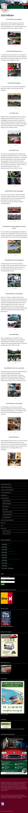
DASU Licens (5, 509)
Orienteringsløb (6, 503)
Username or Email (5, 577)
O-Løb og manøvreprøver (7, 489)
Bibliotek (3, 522)
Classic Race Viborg (5, 567)
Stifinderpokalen (6, 517)
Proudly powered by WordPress (7, 811)
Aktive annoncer (6, 531)
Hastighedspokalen (7, 514)
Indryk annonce (6, 533)
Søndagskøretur (4, 556)
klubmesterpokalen (7, 511)
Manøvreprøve (4, 561)
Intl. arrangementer (6, 492)
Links (2, 525)
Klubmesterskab (5, 498)
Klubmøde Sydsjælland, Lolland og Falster (10, 559)
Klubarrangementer (6, 484)
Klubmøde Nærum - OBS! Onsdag (9, 553)
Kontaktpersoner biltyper (7, 520)
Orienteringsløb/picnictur (7, 548)
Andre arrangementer (6, 487)
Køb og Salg (4, 528)
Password (3, 580)
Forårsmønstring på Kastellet (7, 551)
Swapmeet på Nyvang (6, 545)
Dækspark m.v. (4, 495)
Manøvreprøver (6, 500)
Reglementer (5, 506)
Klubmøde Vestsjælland (6, 543)
